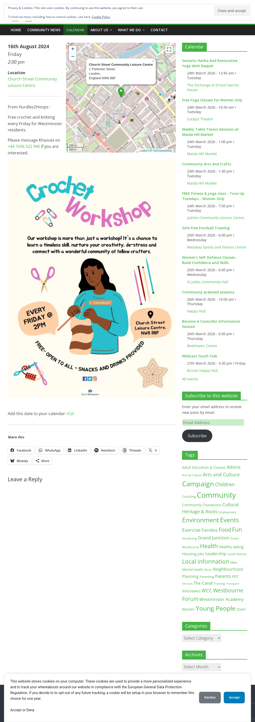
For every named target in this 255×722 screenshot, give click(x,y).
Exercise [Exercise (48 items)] (191, 529)
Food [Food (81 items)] (225, 529)
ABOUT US (99, 29)
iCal (70, 413)
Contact (159, 29)
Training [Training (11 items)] (219, 583)
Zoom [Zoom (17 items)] (241, 609)
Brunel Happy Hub (202, 370)
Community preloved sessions (208, 292)
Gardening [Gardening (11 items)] (189, 538)
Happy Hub (196, 311)
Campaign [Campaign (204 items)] (198, 483)
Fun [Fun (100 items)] (237, 529)
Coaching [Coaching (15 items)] (189, 496)
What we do (129, 29)
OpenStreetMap (162, 150)
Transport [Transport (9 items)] (232, 583)
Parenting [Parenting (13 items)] (207, 577)
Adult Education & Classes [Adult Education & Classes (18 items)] (204, 467)
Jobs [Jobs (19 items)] (200, 553)
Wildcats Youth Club (199, 356)
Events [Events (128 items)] (229, 520)
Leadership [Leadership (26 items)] (215, 553)
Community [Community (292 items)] (216, 495)
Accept (233, 698)
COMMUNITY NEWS (43, 29)
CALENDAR (75, 29)
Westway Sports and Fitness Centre (216, 247)
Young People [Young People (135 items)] (216, 608)
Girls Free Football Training (206, 228)
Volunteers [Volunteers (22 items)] (191, 590)
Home (16, 29)
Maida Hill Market (202, 153)
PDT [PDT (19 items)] (235, 576)
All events (190, 379)
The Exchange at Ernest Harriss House (213, 87)
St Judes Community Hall (207, 281)
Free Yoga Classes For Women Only (212, 100)
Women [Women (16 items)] (188, 609)
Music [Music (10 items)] (208, 569)
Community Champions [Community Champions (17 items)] (201, 504)
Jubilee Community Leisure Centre (215, 217)
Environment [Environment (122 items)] (200, 520)
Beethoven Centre (202, 345)
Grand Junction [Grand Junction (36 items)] (213, 538)
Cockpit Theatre (200, 119)
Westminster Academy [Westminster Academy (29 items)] (221, 599)
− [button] (72, 57)
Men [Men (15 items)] (233, 562)
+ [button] (72, 49)
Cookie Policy (101, 17)
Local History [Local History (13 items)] (237, 554)
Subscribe (197, 436)
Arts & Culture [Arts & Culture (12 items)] (192, 475)
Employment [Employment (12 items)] (227, 512)
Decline (207, 698)
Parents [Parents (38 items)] (223, 576)
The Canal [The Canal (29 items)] (203, 583)
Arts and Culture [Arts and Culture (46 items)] (221, 474)
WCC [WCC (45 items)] (207, 590)
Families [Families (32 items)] (210, 530)
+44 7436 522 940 (24, 146)
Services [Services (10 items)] (187, 583)
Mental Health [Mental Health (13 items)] (192, 569)
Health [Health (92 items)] (209, 546)
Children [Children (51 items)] (225, 484)
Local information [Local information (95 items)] (205, 561)
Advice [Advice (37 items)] (234, 467)
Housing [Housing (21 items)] (189, 553)
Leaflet (143, 150)
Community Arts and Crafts (206, 164)
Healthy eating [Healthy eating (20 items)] (231, 546)
